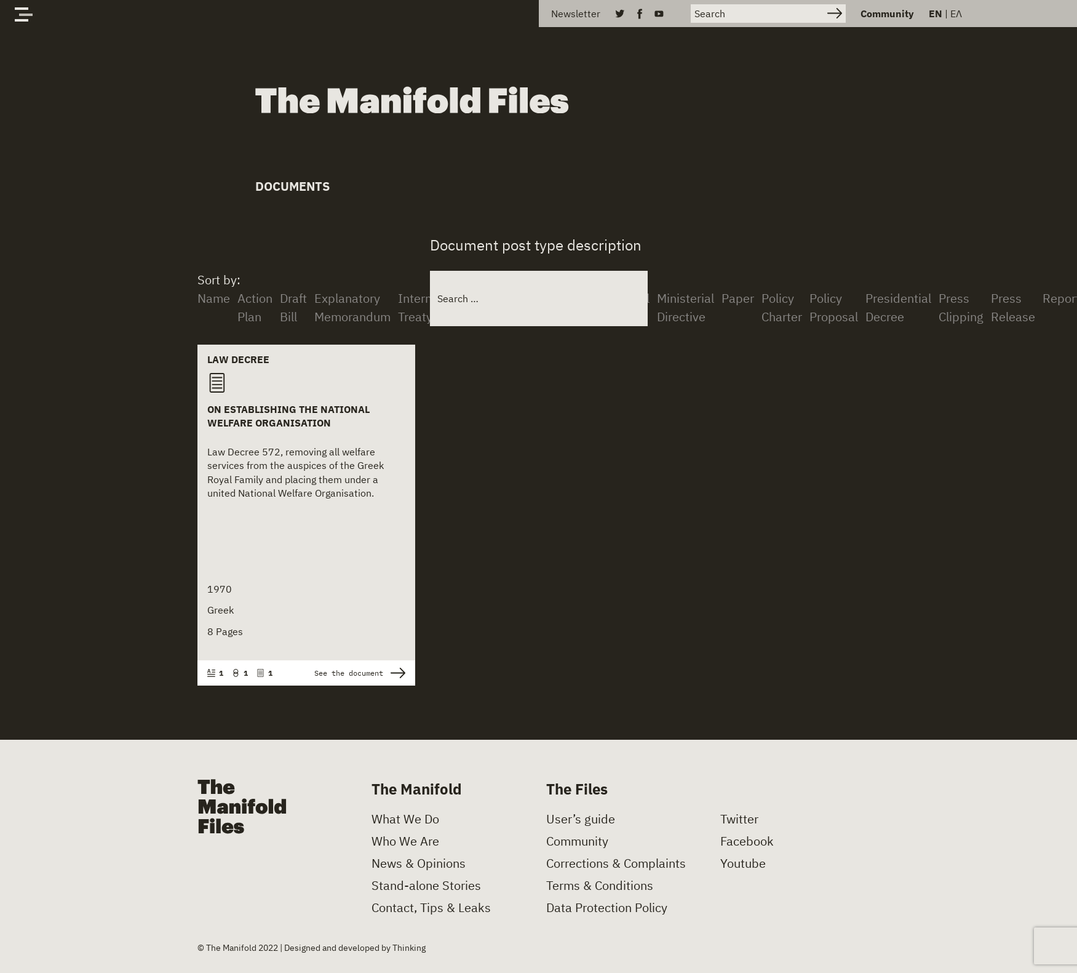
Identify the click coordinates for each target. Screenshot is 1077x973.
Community (887, 13)
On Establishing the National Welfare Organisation (288, 416)
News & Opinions (419, 863)
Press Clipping (961, 307)
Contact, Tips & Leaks (431, 908)
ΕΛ (956, 13)
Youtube (743, 863)
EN (935, 13)
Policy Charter (781, 307)
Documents (292, 186)
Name (213, 298)
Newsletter (575, 13)
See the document (359, 673)
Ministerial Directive (685, 307)
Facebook (747, 841)
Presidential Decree (898, 307)
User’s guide (580, 819)
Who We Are (405, 841)
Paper (737, 298)
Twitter (739, 819)
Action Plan (254, 307)
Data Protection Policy (606, 908)
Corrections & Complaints (616, 863)
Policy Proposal (833, 307)
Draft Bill (293, 307)
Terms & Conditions (599, 885)
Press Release (1013, 307)
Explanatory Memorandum (352, 307)
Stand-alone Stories (426, 885)
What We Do (405, 819)
